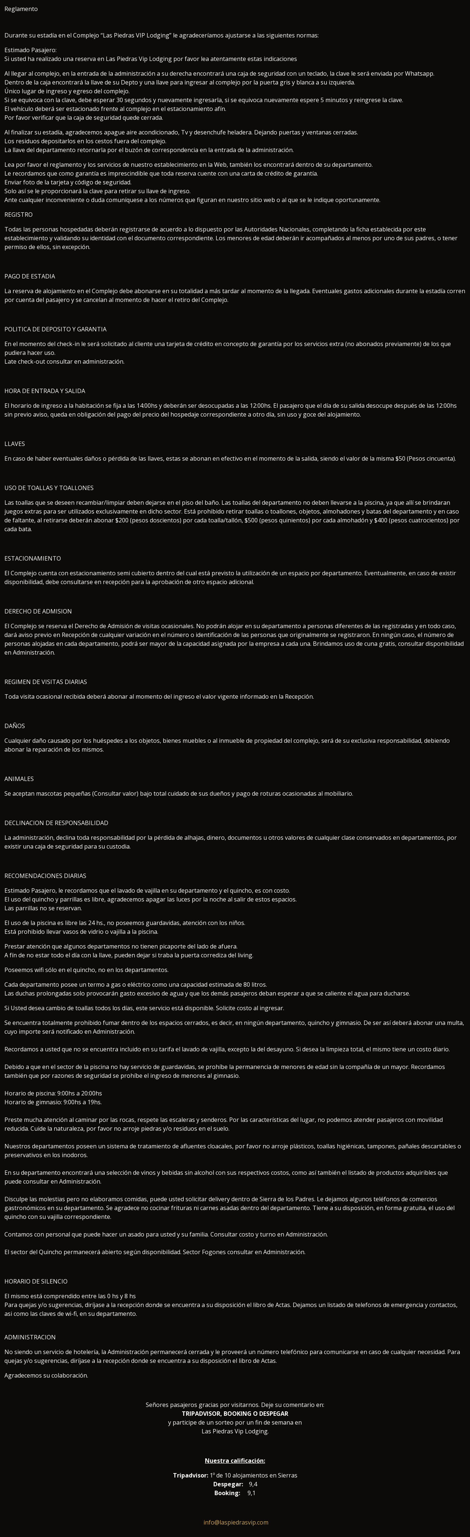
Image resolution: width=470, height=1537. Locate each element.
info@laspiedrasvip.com (235, 1522)
